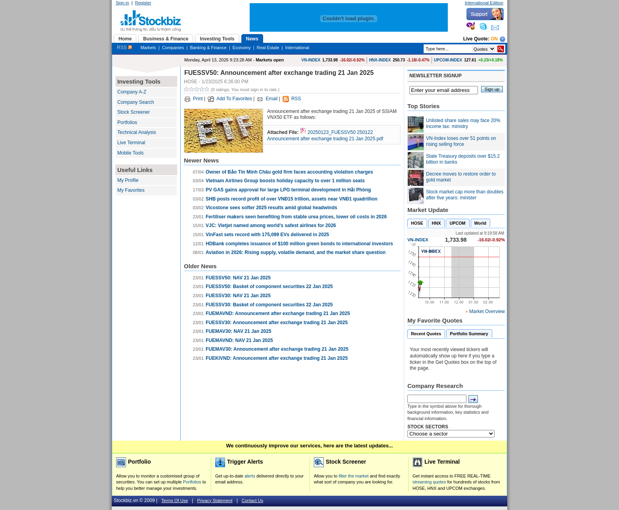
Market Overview (487, 311)
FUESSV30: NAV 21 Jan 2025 (238, 295)
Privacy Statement (214, 500)
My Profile (127, 180)
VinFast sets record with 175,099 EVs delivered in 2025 (267, 234)
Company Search (135, 102)
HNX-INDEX (380, 60)
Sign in (122, 2)
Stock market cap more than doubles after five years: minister (464, 195)
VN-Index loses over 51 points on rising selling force (461, 141)
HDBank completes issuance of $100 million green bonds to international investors (299, 243)
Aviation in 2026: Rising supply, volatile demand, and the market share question (296, 252)
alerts (250, 476)
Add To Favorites (234, 98)
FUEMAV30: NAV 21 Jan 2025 (238, 331)
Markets (148, 47)
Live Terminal (131, 142)
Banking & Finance (208, 47)
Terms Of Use (174, 500)
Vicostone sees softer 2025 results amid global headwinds (271, 207)
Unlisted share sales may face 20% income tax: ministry (463, 124)
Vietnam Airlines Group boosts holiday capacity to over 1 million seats (285, 180)
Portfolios (127, 122)
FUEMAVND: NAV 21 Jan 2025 (239, 340)
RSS (124, 47)
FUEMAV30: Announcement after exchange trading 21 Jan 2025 (277, 349)
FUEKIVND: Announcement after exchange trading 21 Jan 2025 (277, 358)
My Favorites (131, 190)
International (297, 47)
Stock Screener (133, 112)
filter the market (353, 476)
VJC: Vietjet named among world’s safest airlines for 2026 (271, 225)
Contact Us (252, 500)
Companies (173, 47)
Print (198, 98)
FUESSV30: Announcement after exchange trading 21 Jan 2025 (277, 322)
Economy (242, 47)
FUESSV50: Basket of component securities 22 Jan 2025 (269, 286)
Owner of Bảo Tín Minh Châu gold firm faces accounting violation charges (289, 172)
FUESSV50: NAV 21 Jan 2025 (238, 278)
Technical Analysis (136, 132)
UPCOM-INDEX (448, 60)
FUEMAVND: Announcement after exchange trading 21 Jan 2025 (278, 313)
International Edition (484, 2)
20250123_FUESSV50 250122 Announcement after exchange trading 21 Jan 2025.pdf (325, 135)
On (494, 39)
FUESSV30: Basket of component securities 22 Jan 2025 (269, 305)
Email (271, 98)
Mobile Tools (130, 153)
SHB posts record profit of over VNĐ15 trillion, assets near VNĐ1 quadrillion (291, 199)
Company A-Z (131, 92)
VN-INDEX (311, 60)
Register (143, 2)
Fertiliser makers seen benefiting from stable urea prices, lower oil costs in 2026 (296, 217)
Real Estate (268, 47)
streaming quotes (429, 481)
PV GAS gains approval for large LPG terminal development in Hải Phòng (288, 190)
